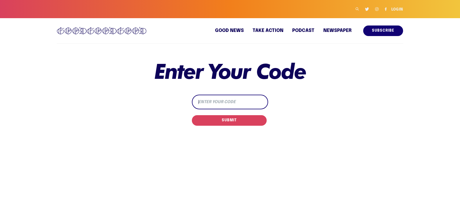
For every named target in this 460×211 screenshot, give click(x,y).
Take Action (268, 30)
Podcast (303, 30)
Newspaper (337, 30)
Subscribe (383, 31)
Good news (230, 30)
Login (397, 9)
